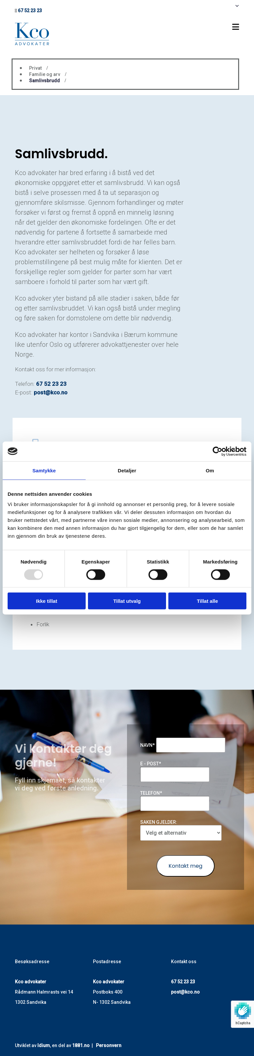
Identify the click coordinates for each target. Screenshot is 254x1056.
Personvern (108, 1045)
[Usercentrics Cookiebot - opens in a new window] (217, 451)
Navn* (147, 745)
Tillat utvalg (127, 601)
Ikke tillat (46, 601)
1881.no (81, 1045)
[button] (166, 27)
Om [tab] (210, 470)
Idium (43, 1045)
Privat (35, 68)
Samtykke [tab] (44, 470)
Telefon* (151, 793)
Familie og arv (44, 74)
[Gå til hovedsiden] (32, 43)
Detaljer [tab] (127, 470)
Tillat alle (207, 601)
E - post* (150, 763)
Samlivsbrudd (44, 80)
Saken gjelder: (158, 822)
